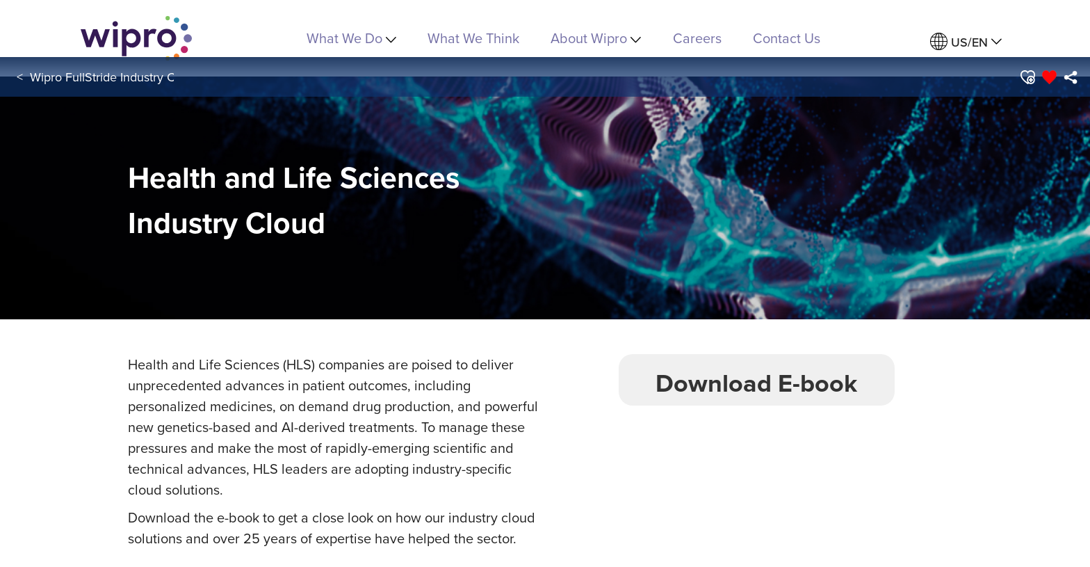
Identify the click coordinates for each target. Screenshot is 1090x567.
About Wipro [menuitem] (596, 38)
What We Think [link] (473, 38)
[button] (1026, 77)
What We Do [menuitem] (351, 38)
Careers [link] (697, 38)
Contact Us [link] (786, 38)
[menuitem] (966, 42)
